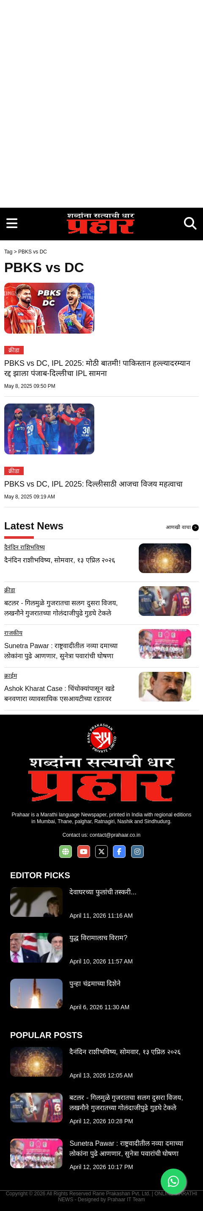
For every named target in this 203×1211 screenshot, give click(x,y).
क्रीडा (13, 350)
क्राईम (10, 675)
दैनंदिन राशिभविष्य (24, 547)
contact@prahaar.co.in (115, 835)
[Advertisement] (101, 101)
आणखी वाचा (182, 527)
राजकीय (13, 632)
